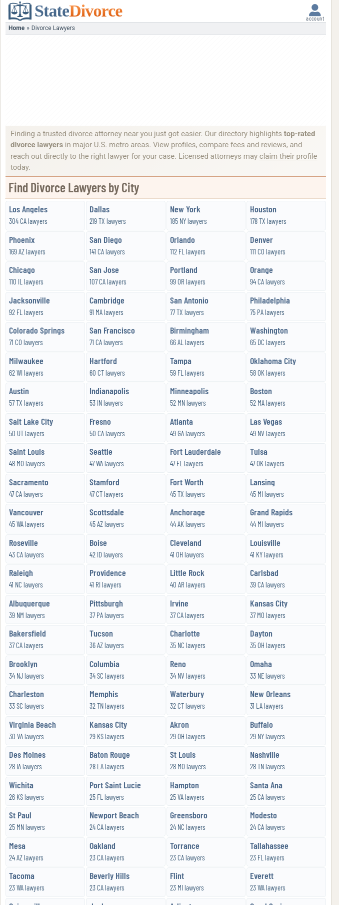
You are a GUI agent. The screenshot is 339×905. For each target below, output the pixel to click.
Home (16, 28)
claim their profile (289, 156)
